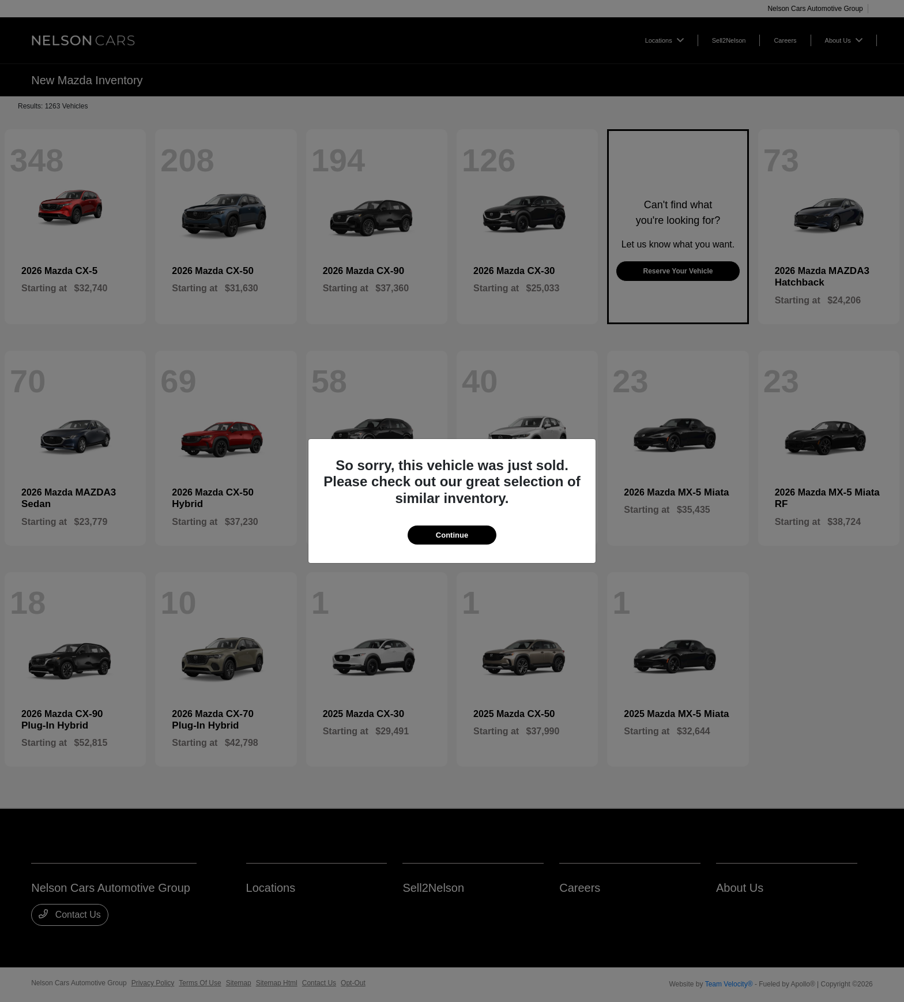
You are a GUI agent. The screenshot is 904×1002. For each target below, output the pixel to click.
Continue (452, 535)
